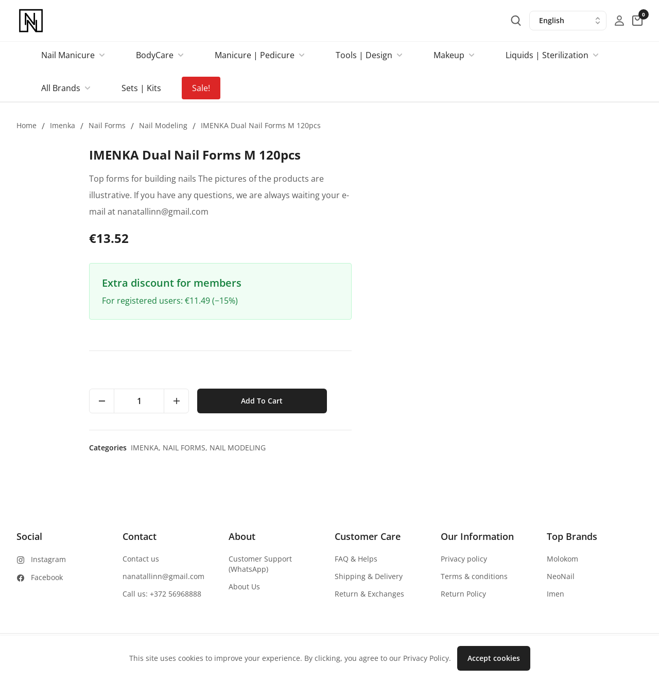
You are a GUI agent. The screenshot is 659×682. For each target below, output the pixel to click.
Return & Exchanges (369, 594)
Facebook (47, 577)
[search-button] (516, 20)
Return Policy (463, 594)
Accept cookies (493, 658)
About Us (244, 586)
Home (26, 125)
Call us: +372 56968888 (162, 594)
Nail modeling (163, 125)
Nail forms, (477, 447)
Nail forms (107, 125)
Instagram (48, 559)
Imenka (62, 125)
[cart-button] (637, 20)
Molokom (562, 559)
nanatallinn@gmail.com (163, 576)
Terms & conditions (474, 576)
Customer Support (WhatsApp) (260, 564)
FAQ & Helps (356, 559)
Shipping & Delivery (369, 576)
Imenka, (438, 447)
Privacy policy (464, 559)
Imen (555, 594)
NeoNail (561, 576)
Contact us (141, 559)
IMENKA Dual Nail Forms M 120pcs (261, 125)
